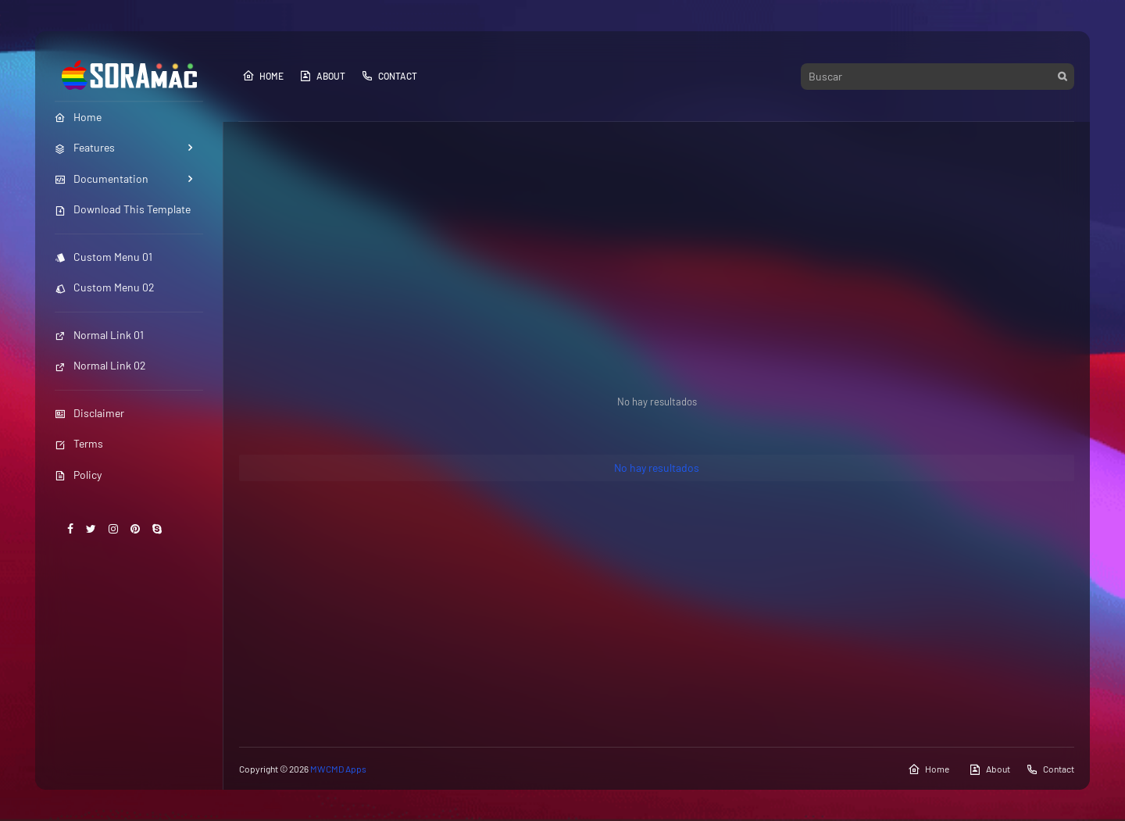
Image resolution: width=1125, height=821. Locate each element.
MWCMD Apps (338, 768)
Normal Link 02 (100, 365)
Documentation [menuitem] (101, 178)
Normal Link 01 (99, 334)
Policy (78, 474)
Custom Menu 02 (105, 287)
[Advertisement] (656, 254)
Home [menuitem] (78, 116)
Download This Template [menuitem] (123, 209)
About (322, 76)
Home (263, 76)
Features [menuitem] (85, 147)
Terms (79, 443)
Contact (389, 76)
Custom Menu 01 (103, 256)
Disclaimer (89, 412)
